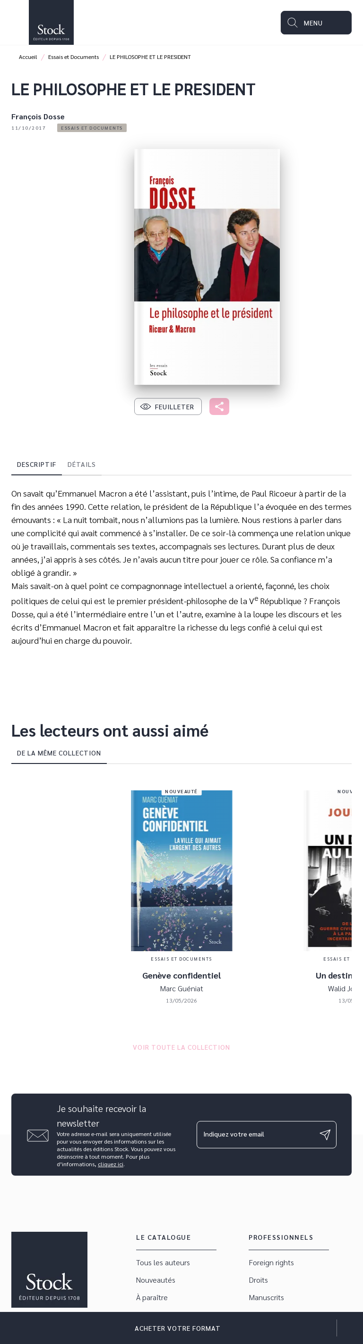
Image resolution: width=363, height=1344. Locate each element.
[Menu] (316, 22)
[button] (92, 128)
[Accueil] (51, 22)
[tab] (36, 464)
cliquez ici (110, 1164)
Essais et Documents (73, 56)
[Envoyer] (325, 1134)
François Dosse (38, 116)
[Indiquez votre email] (255, 1134)
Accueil (28, 56)
